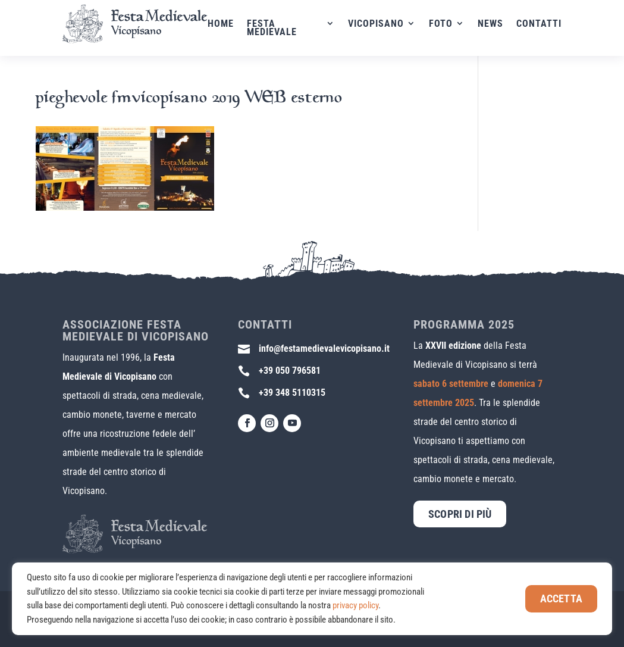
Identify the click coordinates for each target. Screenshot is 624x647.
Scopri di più (459, 514)
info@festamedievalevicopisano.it (324, 348)
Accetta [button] (561, 598)
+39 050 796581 (290, 370)
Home (233, 24)
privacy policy (355, 605)
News (490, 24)
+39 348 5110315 (292, 392)
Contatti (539, 24)
